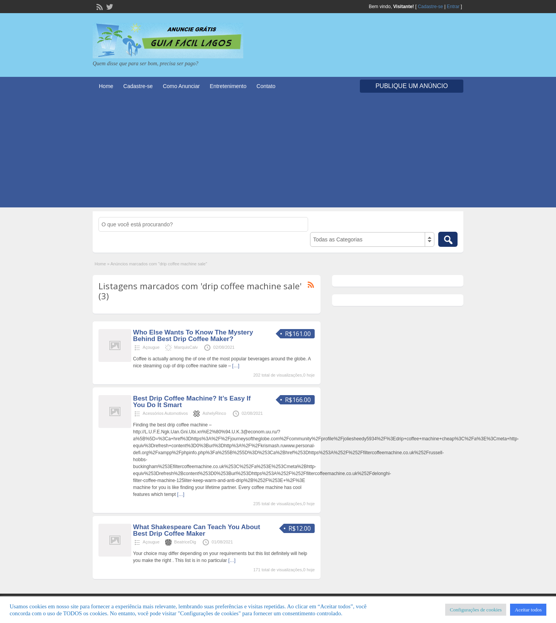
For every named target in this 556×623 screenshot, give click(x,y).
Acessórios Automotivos (165, 413)
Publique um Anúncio (411, 86)
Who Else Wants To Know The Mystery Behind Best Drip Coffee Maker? (193, 336)
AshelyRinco (214, 413)
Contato (265, 86)
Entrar (453, 6)
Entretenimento (228, 86)
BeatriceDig (185, 542)
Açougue (151, 347)
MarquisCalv (186, 347)
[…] (235, 365)
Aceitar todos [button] (528, 610)
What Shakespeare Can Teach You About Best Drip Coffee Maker (196, 530)
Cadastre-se (430, 6)
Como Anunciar (181, 86)
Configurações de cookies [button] (476, 610)
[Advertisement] (278, 153)
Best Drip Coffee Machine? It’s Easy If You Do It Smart (192, 402)
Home (106, 86)
